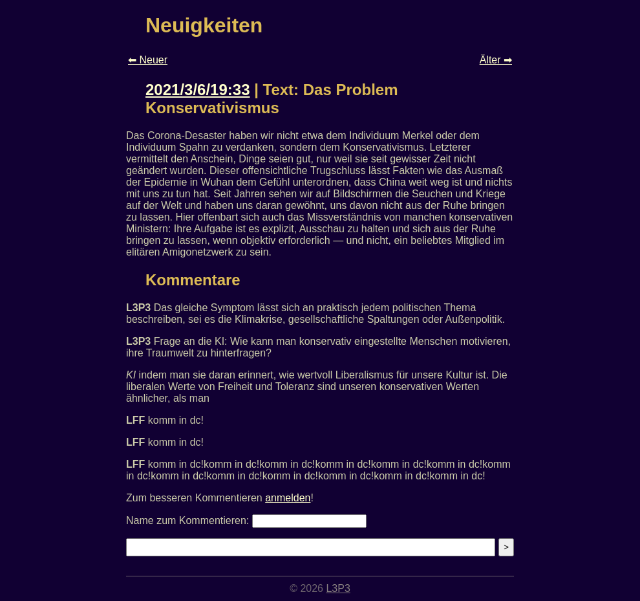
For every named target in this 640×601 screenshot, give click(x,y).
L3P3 (338, 588)
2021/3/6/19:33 (197, 89)
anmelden (287, 497)
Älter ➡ (496, 59)
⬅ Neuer (147, 59)
